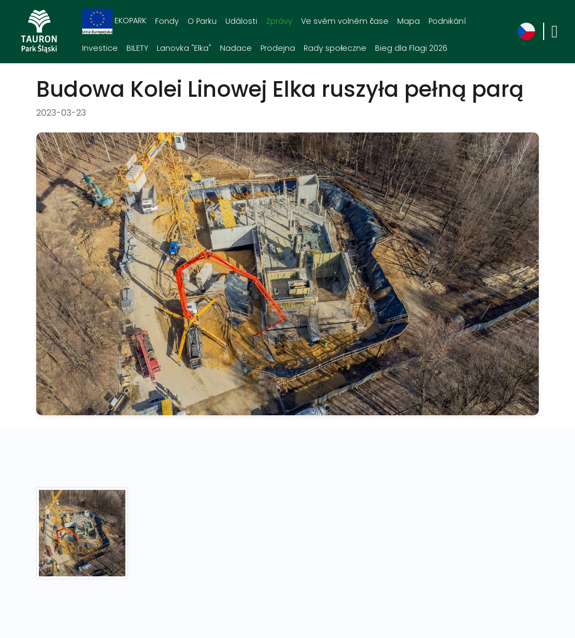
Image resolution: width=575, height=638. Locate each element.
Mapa (408, 21)
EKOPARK (114, 21)
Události (241, 21)
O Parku (202, 21)
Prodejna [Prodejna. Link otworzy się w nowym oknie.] (277, 48)
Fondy (167, 21)
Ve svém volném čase (345, 21)
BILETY (137, 48)
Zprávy (279, 21)
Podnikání (447, 21)
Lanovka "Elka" (184, 48)
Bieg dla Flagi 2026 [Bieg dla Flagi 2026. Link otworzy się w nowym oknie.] (411, 48)
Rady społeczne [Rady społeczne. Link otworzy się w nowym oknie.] (335, 48)
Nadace (236, 48)
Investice (100, 48)
